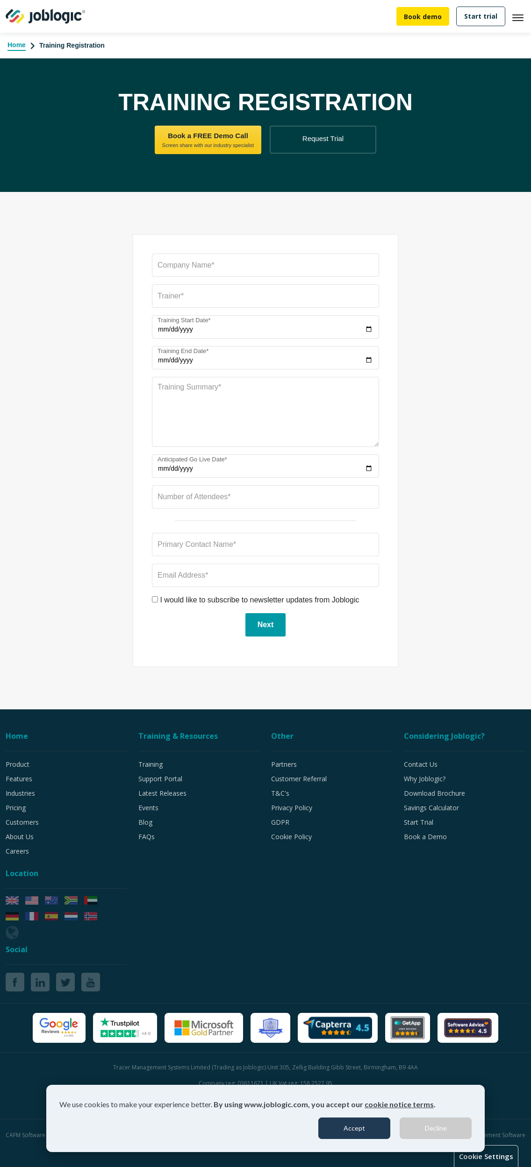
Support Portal (160, 778)
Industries (20, 793)
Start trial (480, 16)
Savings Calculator (431, 807)
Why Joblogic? (424, 778)
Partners (284, 764)
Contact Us (421, 764)
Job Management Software (490, 1135)
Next (266, 625)
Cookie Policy (291, 836)
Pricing (16, 807)
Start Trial (418, 822)
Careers (17, 851)
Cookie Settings (486, 1156)
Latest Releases (162, 793)
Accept (354, 1128)
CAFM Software (26, 1135)
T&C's (280, 793)
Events (148, 807)
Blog (145, 822)
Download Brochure (434, 793)
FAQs (146, 836)
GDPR (280, 822)
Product (17, 764)
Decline (436, 1128)
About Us (20, 836)
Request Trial (323, 138)
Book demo (423, 16)
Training (150, 764)
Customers (22, 822)
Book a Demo (425, 836)
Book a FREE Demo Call (208, 140)
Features (19, 778)
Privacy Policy (291, 807)
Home (16, 45)
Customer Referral (299, 778)
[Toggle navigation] (521, 16)
